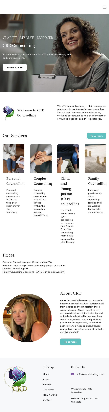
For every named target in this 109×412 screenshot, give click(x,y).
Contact (47, 399)
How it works (50, 394)
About (46, 379)
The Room (48, 389)
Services (47, 384)
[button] (104, 7)
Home (46, 374)
